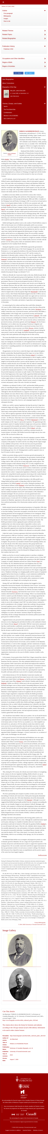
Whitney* (19, 681)
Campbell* (26, 330)
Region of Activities (8, 66)
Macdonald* (34, 291)
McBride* (4, 683)
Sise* (38, 561)
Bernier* (33, 322)
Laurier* (18, 483)
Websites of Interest (38, 1130)
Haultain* (22, 485)
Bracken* (29, 800)
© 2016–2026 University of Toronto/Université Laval (32, 924)
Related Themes (7, 30)
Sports (5, 106)
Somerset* (4, 259)
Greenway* (9, 239)
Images (6, 18)
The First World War (9, 109)
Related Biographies (9, 38)
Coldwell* (36, 315)
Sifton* (33, 428)
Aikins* (33, 355)
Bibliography (7, 16)
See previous (14, 96)
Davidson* (39, 309)
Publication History (8, 46)
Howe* (16, 624)
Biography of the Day (9, 87)
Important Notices (27, 1130)
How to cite (7, 21)
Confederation (8, 112)
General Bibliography (40, 922)
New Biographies (8, 79)
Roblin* (7, 159)
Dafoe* (45, 764)
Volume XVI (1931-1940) (8, 6)
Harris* (3, 209)
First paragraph (8, 13)
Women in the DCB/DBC (11, 115)
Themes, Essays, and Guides (12, 103)
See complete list (9, 118)
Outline (4, 10)
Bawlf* (8, 205)
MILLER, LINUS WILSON (17, 90)
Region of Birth (7, 62)
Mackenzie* (34, 420)
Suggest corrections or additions (13, 1130)
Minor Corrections (8, 83)
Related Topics (7, 34)
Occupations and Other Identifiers (13, 58)
